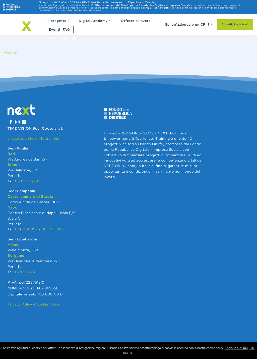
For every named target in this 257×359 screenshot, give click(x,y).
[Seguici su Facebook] (11, 122)
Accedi (10, 52)
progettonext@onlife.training (33, 138)
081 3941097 (26, 229)
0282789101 (25, 272)
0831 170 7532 (27, 181)
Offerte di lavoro (133, 21)
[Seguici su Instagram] (17, 122)
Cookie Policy (48, 304)
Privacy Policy (20, 304)
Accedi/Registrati (235, 24)
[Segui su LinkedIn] (24, 122)
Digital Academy (92, 20)
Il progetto (59, 20)
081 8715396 (53, 229)
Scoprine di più (236, 348)
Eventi (54, 29)
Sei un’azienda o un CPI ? (186, 24)
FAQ (66, 29)
